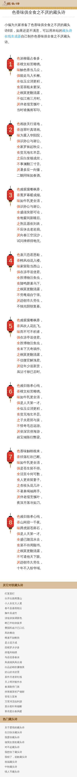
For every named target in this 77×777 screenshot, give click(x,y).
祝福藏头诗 (11, 761)
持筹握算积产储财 (14, 691)
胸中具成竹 (11, 613)
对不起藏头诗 (12, 747)
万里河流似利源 (13, 701)
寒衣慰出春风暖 (13, 711)
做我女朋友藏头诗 (14, 742)
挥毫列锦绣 (11, 652)
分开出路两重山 (13, 598)
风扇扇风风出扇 (13, 662)
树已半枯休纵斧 (13, 623)
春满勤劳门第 (12, 686)
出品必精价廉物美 (14, 667)
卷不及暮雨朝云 (13, 608)
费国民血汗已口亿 (14, 627)
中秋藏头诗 (11, 766)
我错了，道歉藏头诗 (16, 757)
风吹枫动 (10, 632)
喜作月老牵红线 (13, 677)
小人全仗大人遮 (13, 603)
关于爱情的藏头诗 (14, 727)
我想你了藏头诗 (13, 752)
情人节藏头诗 (12, 771)
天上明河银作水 (13, 681)
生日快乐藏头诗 (13, 732)
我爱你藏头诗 (12, 737)
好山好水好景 (12, 672)
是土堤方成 (11, 642)
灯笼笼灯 (10, 593)
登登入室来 (11, 696)
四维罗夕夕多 (12, 647)
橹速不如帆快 (12, 637)
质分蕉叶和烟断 (13, 706)
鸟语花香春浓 (12, 657)
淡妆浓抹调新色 (13, 618)
